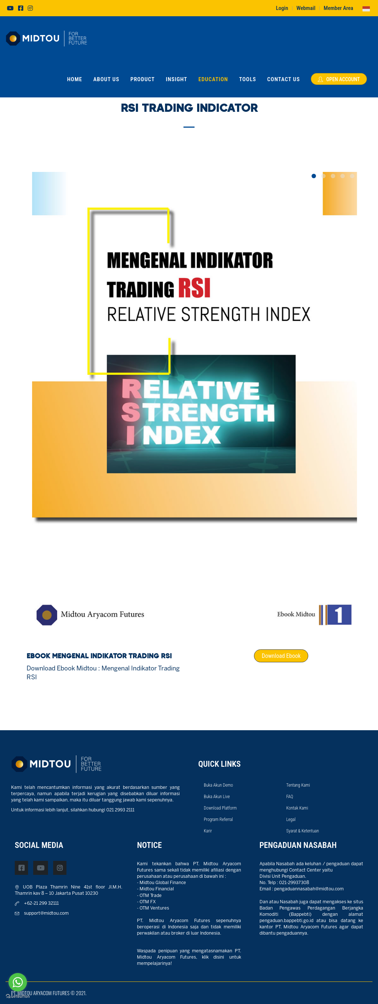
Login (282, 8)
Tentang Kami (298, 785)
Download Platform (220, 808)
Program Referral (218, 819)
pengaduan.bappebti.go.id (286, 921)
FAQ (289, 796)
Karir (208, 831)
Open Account (339, 79)
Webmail (305, 8)
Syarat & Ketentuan (302, 831)
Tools (247, 79)
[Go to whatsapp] (17, 982)
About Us (106, 79)
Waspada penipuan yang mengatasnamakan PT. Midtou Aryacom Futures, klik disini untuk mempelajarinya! (189, 957)
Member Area (338, 8)
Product (142, 79)
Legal (291, 819)
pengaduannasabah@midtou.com (309, 889)
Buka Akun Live (217, 796)
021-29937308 (294, 883)
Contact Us (283, 79)
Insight (176, 79)
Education (213, 79)
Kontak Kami (297, 808)
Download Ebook (281, 655)
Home (74, 79)
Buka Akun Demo (218, 785)
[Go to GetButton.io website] (18, 996)
